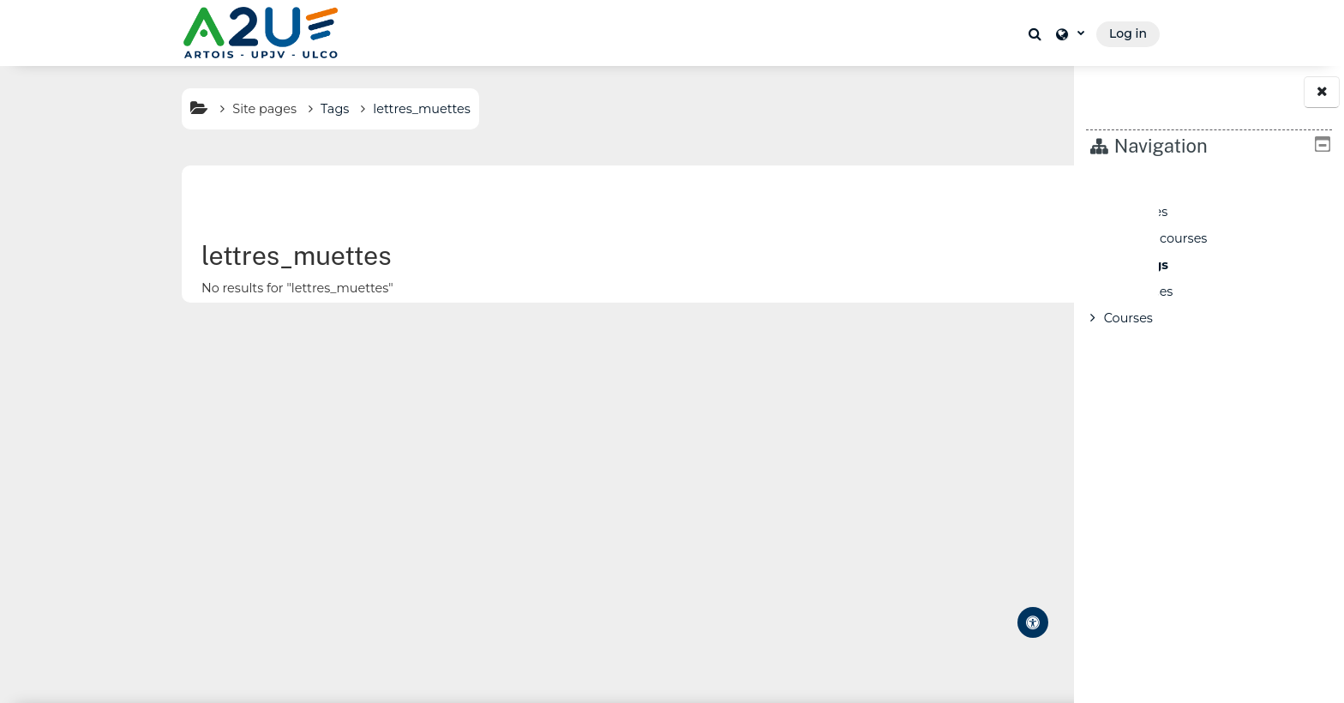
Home (1123, 185)
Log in (1128, 33)
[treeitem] (1209, 251)
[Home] (260, 32)
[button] (1037, 33)
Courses (1128, 318)
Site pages (139, 109)
